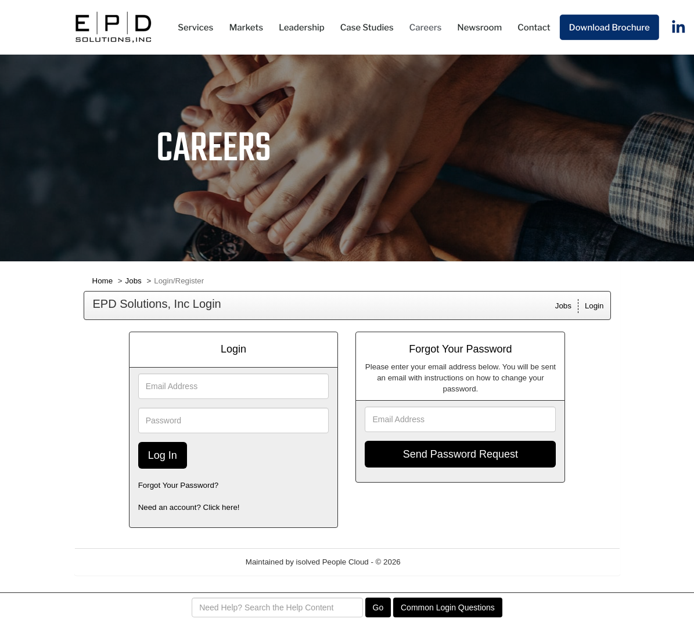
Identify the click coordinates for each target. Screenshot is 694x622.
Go (378, 607)
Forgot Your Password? (178, 485)
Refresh (434, 562)
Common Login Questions (448, 607)
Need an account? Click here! (189, 507)
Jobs (133, 280)
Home (102, 280)
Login (594, 305)
